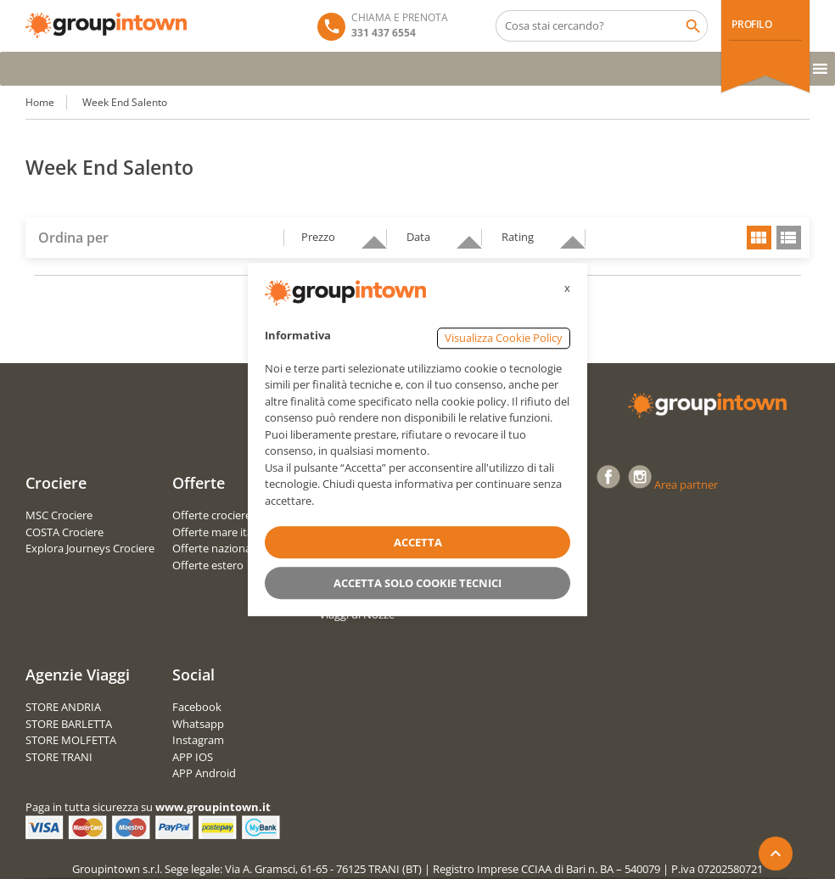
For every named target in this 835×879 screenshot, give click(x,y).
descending (367, 235)
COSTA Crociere (64, 532)
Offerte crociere (211, 515)
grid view (759, 237)
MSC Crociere (58, 515)
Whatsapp (198, 723)
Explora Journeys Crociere (89, 548)
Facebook (196, 706)
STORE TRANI (58, 756)
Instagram (198, 739)
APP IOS (192, 756)
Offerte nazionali (214, 548)
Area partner (686, 484)
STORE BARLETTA (68, 723)
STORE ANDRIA (63, 706)
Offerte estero (208, 565)
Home (39, 102)
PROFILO (751, 24)
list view (788, 237)
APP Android (204, 773)
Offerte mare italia (218, 532)
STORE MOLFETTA (70, 739)
